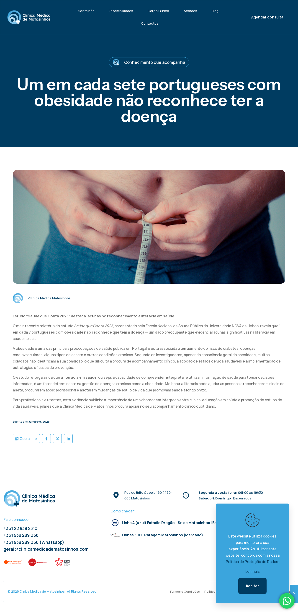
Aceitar (252, 585)
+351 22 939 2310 (20, 528)
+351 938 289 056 (21, 535)
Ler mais (252, 571)
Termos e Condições (185, 591)
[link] (13, 562)
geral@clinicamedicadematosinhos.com (46, 549)
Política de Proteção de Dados (252, 561)
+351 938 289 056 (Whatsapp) (34, 542)
